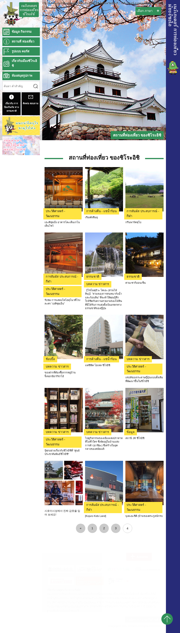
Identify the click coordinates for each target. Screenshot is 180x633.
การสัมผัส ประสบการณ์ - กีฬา (143, 213)
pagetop (167, 619)
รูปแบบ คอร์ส (20, 51)
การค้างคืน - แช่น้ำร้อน (101, 211)
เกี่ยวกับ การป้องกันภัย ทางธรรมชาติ (11, 103)
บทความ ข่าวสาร (97, 284)
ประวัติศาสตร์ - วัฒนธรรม (55, 213)
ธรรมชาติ (92, 276)
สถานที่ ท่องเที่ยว (23, 41)
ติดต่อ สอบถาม (30, 100)
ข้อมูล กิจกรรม (22, 31)
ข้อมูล (131, 432)
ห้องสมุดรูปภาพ (22, 75)
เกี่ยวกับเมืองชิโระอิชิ (24, 63)
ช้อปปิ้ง (50, 359)
